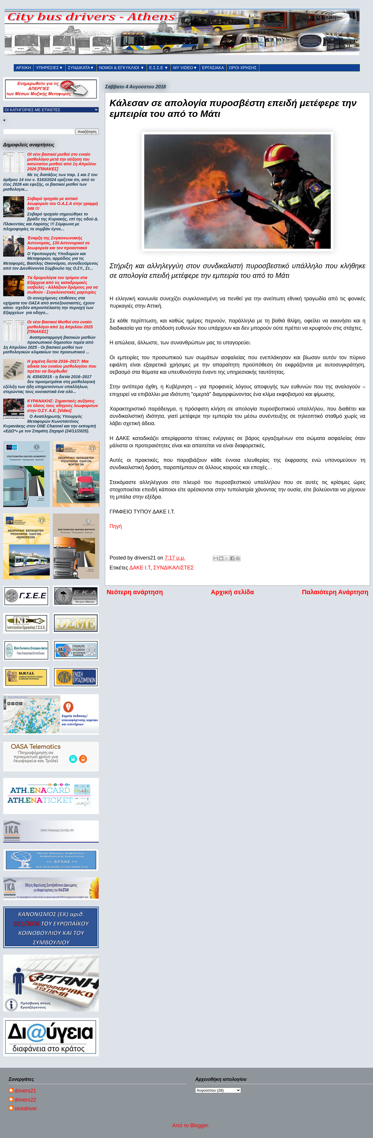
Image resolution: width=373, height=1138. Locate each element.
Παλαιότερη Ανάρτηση (335, 592)
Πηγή (116, 526)
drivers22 (25, 1100)
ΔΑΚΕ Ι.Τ (139, 568)
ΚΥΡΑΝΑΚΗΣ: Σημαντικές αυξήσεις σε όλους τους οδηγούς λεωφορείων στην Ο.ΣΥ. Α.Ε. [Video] (62, 406)
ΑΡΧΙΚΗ (23, 67)
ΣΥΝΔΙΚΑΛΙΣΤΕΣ (173, 568)
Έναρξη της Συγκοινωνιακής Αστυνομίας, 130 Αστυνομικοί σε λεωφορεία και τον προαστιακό (58, 243)
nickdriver (26, 1108)
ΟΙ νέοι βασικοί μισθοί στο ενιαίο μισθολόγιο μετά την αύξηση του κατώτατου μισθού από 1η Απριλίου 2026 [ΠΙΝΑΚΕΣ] (61, 161)
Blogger (199, 1125)
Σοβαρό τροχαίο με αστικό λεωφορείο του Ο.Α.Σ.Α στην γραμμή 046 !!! (62, 203)
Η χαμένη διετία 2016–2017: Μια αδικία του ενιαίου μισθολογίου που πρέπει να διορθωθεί (61, 366)
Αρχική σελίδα (232, 592)
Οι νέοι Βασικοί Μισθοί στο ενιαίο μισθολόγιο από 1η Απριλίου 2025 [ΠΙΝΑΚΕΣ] (60, 327)
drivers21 (25, 1091)
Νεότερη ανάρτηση (135, 592)
